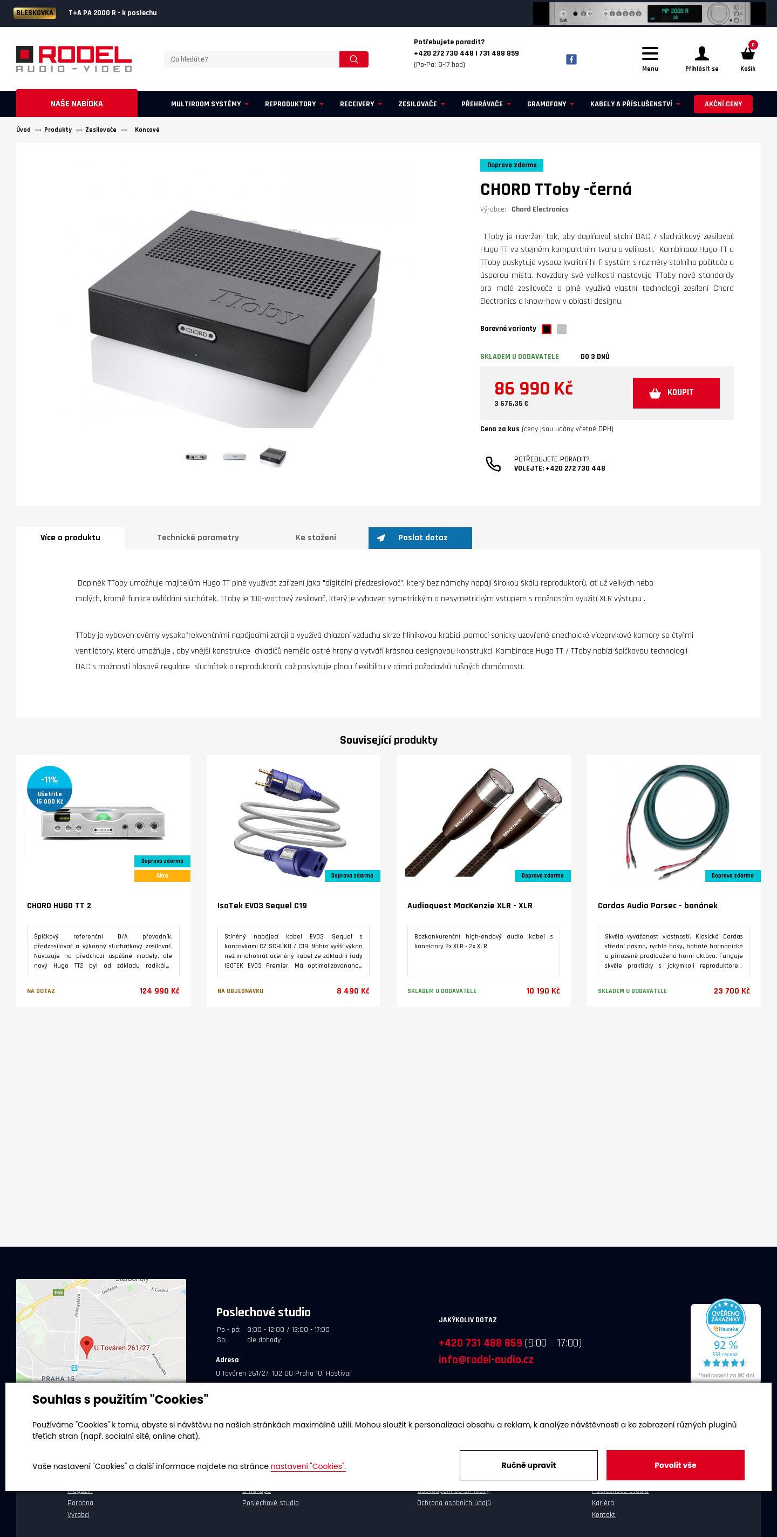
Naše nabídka (77, 108)
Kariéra (603, 1508)
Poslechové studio (270, 1508)
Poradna (80, 1508)
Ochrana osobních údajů (454, 1508)
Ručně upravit (528, 1465)
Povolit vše (675, 1465)
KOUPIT (675, 400)
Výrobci (78, 1520)
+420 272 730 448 (575, 476)
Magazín (80, 1495)
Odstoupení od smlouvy (453, 1495)
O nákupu (256, 1495)
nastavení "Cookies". (308, 1466)
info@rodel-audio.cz (486, 1364)
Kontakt (604, 1520)
